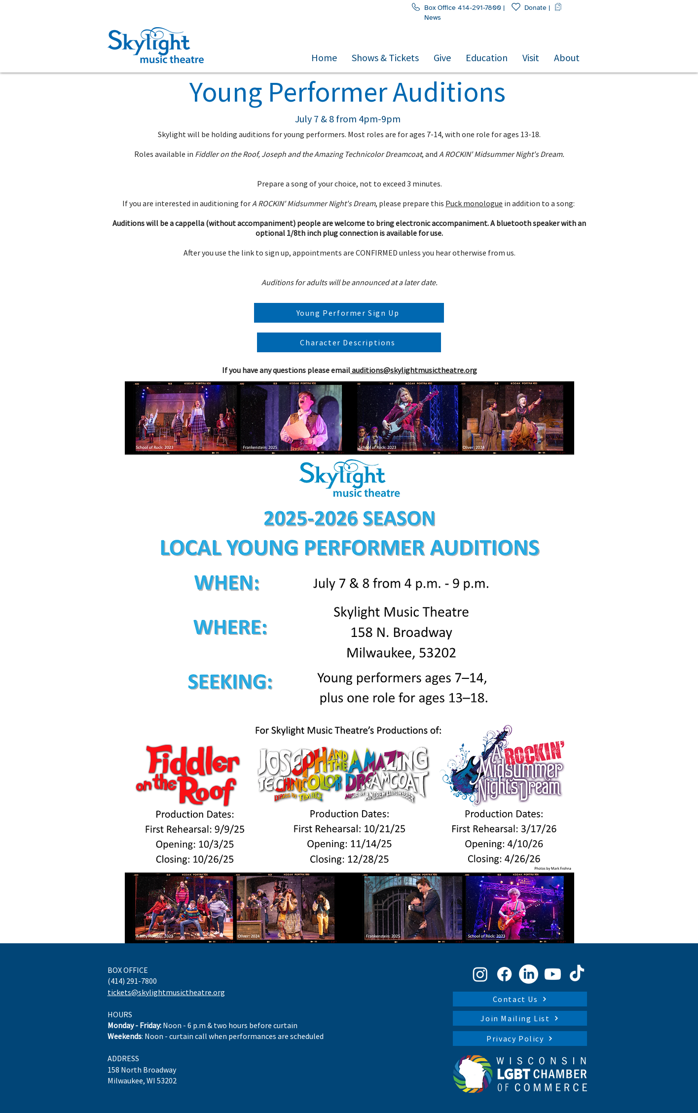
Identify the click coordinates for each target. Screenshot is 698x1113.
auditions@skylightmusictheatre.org (413, 370)
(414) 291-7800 (132, 981)
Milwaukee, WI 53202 (142, 1080)
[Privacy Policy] (520, 1038)
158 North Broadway (142, 1070)
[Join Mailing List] (520, 1018)
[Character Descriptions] (349, 342)
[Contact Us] (520, 999)
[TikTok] (577, 974)
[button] (385, 57)
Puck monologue (474, 203)
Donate (529, 7)
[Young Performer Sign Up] (349, 313)
